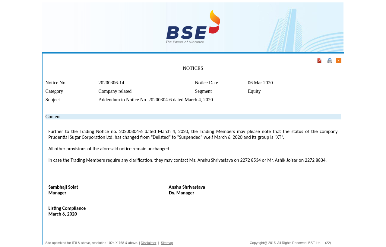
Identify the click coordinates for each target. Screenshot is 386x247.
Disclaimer (148, 243)
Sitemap (167, 243)
